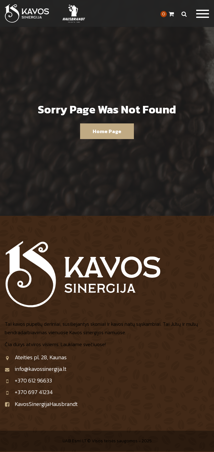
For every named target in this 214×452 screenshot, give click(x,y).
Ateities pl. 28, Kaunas (36, 357)
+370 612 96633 (28, 380)
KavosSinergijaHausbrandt (41, 404)
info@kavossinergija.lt (35, 369)
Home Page (107, 131)
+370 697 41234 (29, 392)
